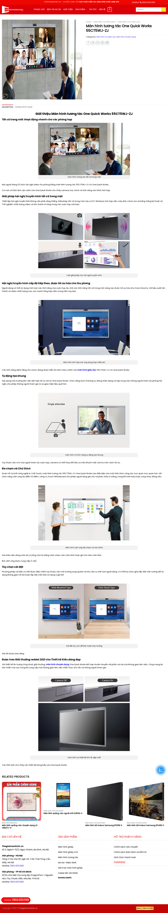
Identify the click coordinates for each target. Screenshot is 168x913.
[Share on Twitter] (93, 43)
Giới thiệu (68, 10)
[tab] (7, 107)
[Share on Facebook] (88, 43)
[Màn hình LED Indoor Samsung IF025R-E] (104, 801)
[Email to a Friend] (98, 43)
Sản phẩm (81, 9)
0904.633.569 (17, 866)
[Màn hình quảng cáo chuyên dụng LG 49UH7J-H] (21, 801)
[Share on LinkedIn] (107, 43)
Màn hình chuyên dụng (104, 22)
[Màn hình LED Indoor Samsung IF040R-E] (146, 801)
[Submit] (164, 9)
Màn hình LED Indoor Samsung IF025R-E (103, 825)
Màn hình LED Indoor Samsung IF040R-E (145, 825)
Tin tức (93, 10)
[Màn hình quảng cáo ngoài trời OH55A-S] (63, 795)
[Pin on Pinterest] (102, 43)
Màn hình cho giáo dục (129, 22)
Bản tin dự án (54, 10)
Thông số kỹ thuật (23, 107)
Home (88, 22)
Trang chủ (39, 10)
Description (7, 107)
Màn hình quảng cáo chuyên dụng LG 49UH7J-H (19, 826)
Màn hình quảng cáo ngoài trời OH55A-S (63, 813)
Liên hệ (102, 10)
